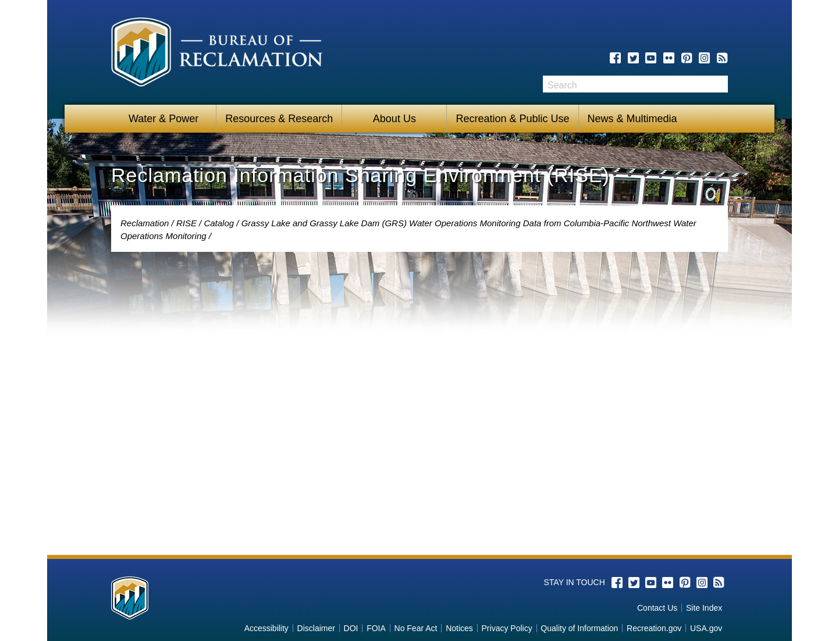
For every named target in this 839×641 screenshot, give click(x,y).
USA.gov (706, 628)
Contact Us (657, 607)
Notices (459, 628)
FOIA (376, 628)
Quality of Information (579, 628)
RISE (186, 223)
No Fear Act (416, 628)
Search (719, 84)
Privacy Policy (507, 628)
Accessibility (266, 628)
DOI (351, 628)
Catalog (219, 223)
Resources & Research (279, 118)
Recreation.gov (654, 628)
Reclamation (144, 223)
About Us (394, 118)
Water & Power (163, 118)
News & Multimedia (632, 118)
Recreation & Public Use (512, 118)
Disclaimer (316, 628)
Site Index (704, 607)
